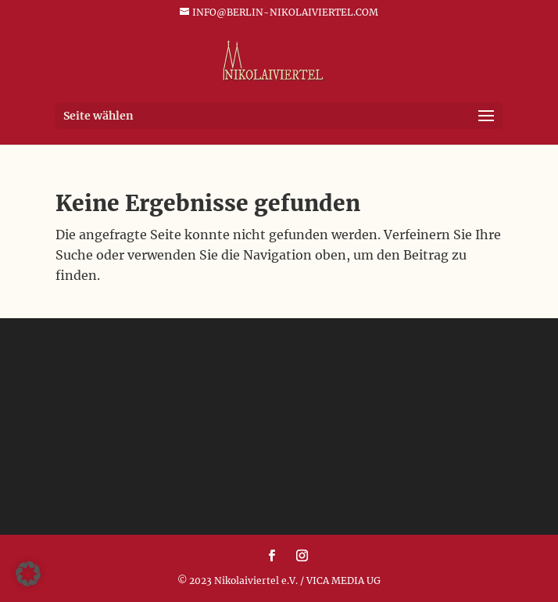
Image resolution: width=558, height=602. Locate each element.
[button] (28, 574)
